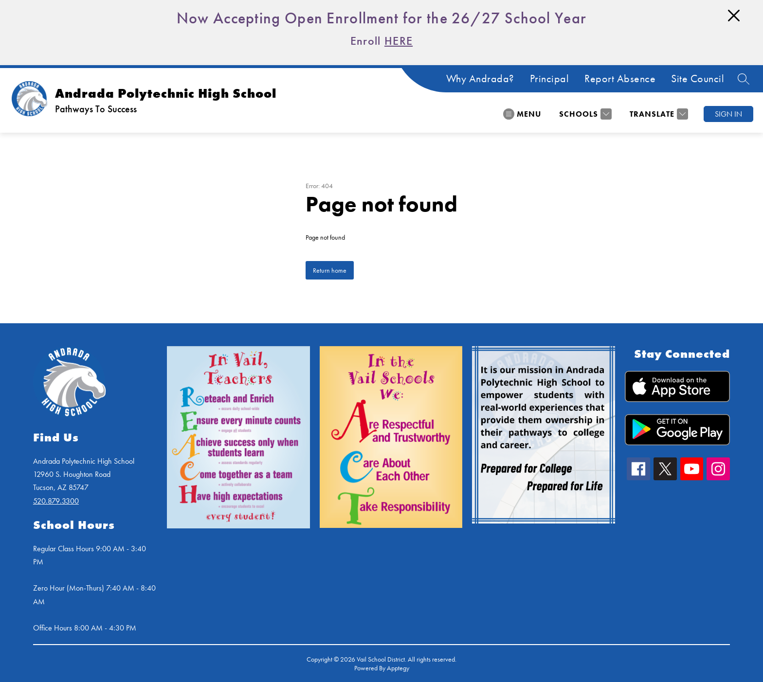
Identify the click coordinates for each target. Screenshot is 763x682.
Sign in (728, 114)
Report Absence (619, 79)
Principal (549, 79)
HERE (398, 40)
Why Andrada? (480, 79)
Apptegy (398, 668)
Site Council (697, 79)
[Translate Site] (657, 114)
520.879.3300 (56, 501)
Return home (329, 270)
